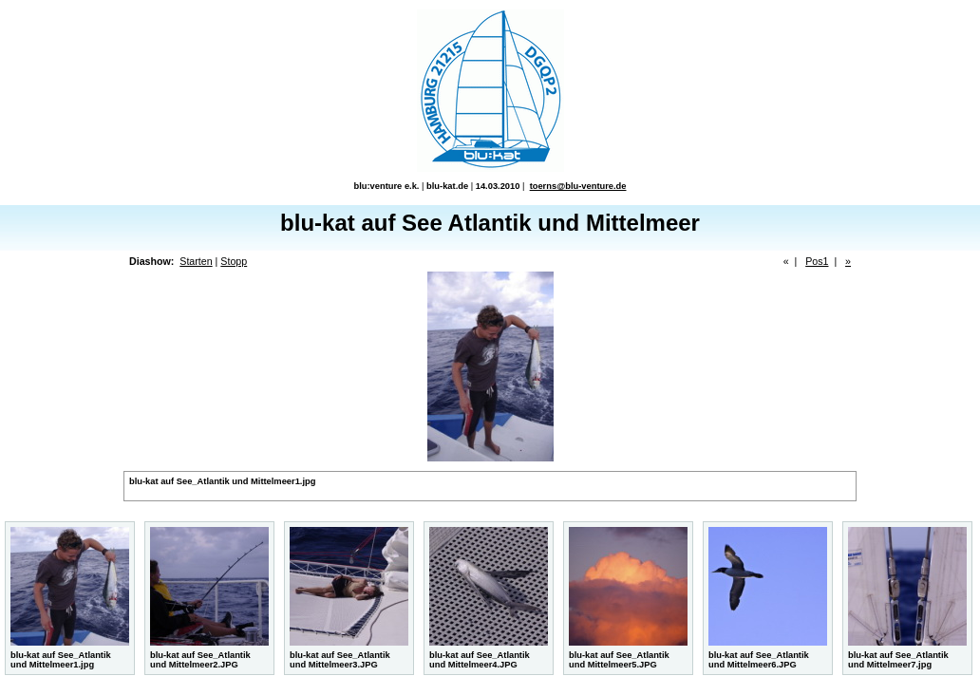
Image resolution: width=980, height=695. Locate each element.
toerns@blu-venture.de (578, 186)
